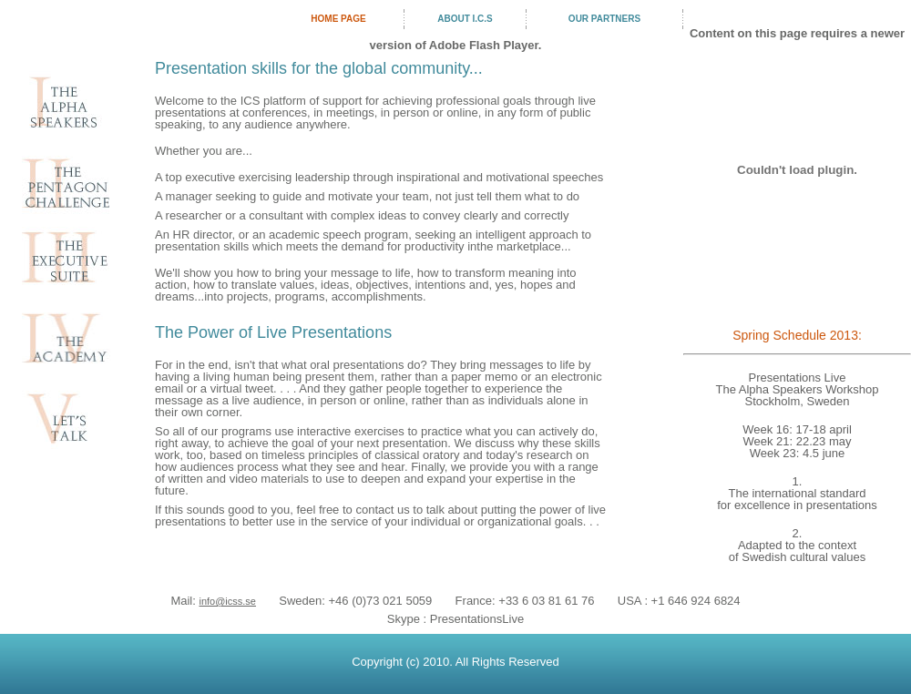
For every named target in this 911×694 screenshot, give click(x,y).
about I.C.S (465, 19)
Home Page (338, 19)
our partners (604, 19)
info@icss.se (227, 601)
